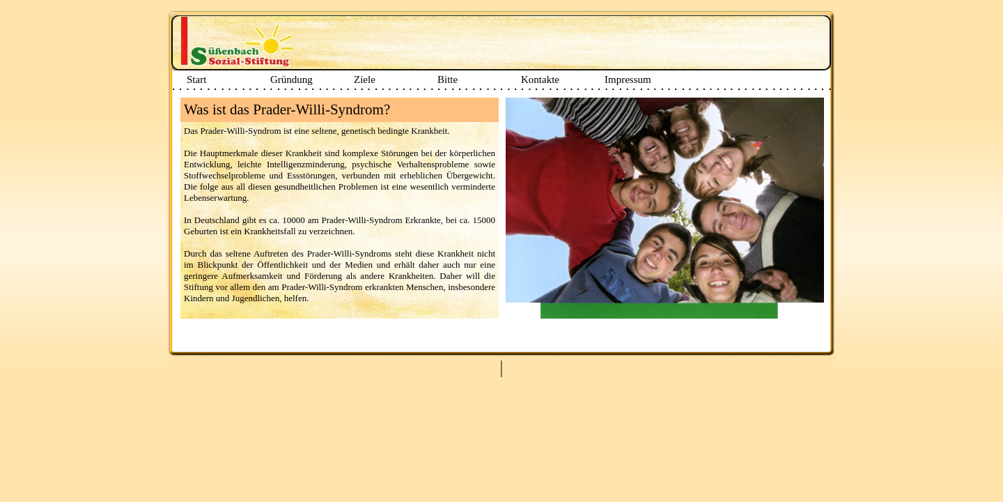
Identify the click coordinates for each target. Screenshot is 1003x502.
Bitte (447, 79)
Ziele (364, 79)
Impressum (628, 79)
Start (196, 79)
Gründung (291, 79)
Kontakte (540, 79)
